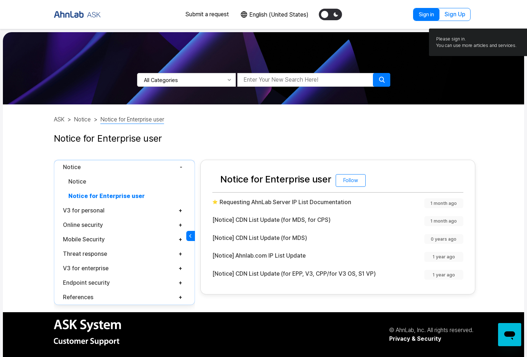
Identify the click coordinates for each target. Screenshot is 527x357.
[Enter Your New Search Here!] (307, 80)
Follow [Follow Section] (350, 180)
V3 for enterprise (86, 268)
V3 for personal (84, 210)
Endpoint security (86, 282)
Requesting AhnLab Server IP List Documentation (285, 202)
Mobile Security (84, 239)
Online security (83, 224)
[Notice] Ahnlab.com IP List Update (259, 255)
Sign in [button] (426, 14)
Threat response (85, 253)
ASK (59, 119)
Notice (82, 119)
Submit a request (207, 14)
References (78, 297)
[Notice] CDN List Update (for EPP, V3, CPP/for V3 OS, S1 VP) (294, 273)
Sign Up (455, 14)
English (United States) (279, 14)
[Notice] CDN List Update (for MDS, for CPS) (271, 219)
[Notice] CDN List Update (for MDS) (259, 238)
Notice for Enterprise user (132, 119)
